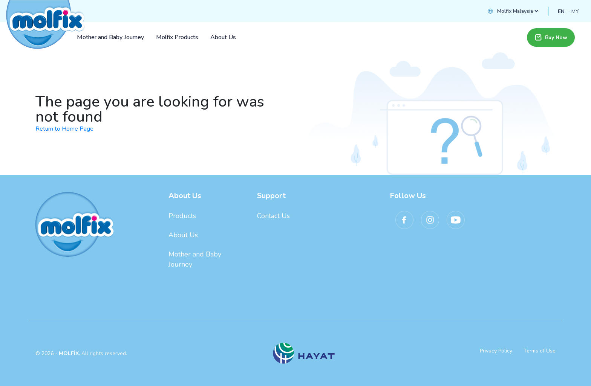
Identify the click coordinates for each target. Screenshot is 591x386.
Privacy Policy (496, 350)
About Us (183, 235)
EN (561, 11)
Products (182, 215)
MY (575, 11)
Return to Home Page (64, 129)
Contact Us (273, 215)
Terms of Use (540, 350)
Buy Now (550, 37)
